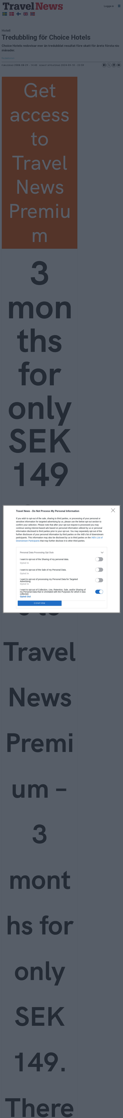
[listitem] (61, 552)
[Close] (114, 511)
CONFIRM (39, 603)
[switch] (99, 559)
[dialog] (61, 559)
